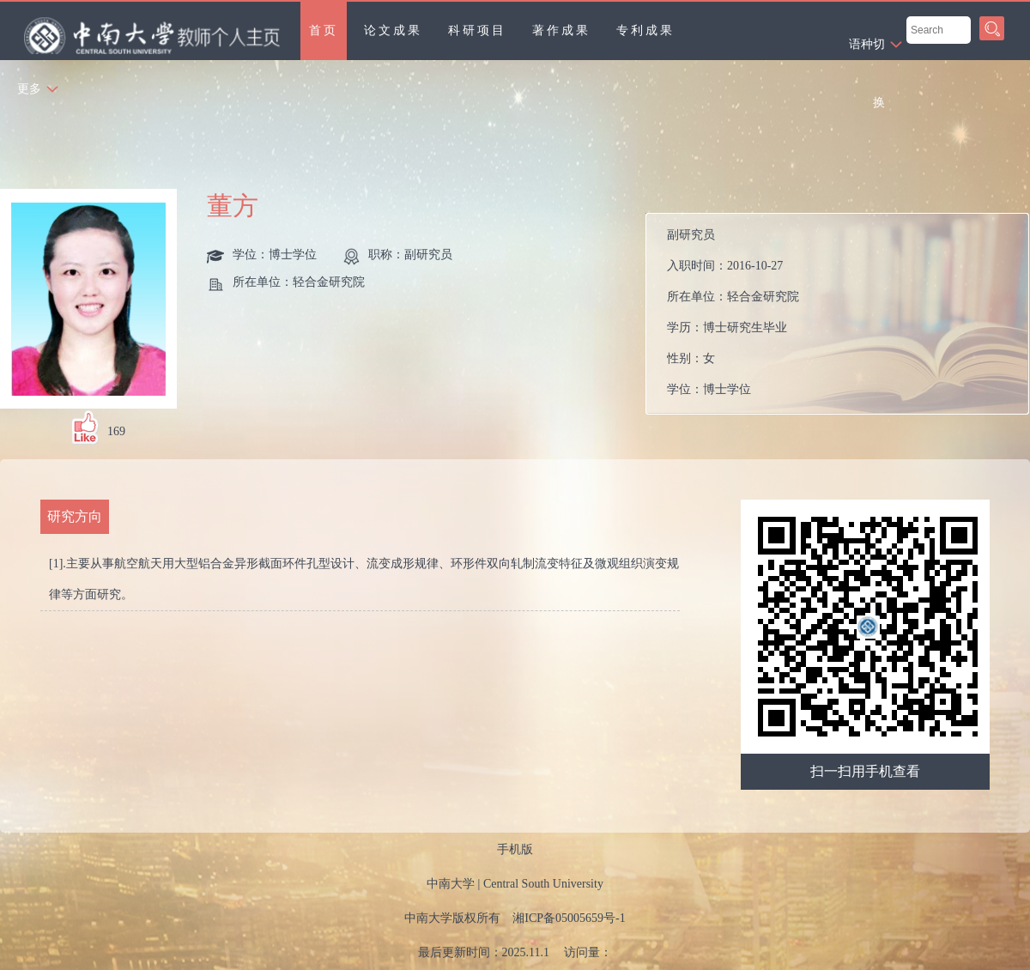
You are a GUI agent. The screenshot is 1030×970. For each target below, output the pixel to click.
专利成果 (645, 30)
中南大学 (451, 883)
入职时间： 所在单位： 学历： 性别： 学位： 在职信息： (844, 314)
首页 (323, 30)
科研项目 (477, 30)
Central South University (543, 883)
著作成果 (561, 30)
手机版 (515, 849)
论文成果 (393, 30)
